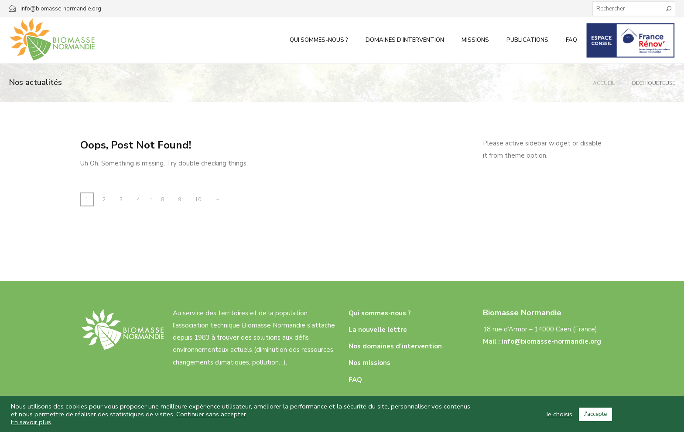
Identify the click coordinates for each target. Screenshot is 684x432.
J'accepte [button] (595, 414)
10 (198, 199)
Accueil (604, 83)
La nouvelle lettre (378, 329)
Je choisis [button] (559, 414)
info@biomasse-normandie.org (551, 341)
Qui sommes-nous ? (319, 40)
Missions (475, 40)
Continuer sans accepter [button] (211, 414)
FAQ (571, 40)
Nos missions (369, 362)
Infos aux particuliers (631, 40)
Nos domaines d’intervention (395, 346)
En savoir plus (31, 422)
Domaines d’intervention (405, 40)
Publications (527, 40)
